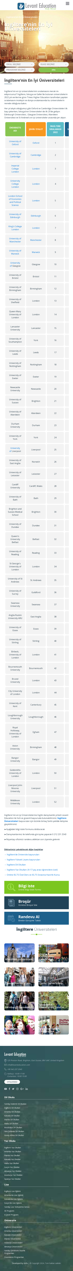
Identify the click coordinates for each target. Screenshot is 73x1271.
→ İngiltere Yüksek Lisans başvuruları (22, 859)
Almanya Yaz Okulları (12, 1171)
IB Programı (9, 1211)
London (36, 168)
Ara (53, 70)
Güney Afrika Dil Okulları (14, 1135)
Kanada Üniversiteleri (13, 1235)
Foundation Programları (14, 1257)
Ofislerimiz (12, 1082)
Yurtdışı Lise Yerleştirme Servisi (16, 1207)
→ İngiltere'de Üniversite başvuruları (22, 854)
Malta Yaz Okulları (11, 1163)
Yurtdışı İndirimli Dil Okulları (15, 1104)
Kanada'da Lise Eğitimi (13, 1199)
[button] (19, 64)
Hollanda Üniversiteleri (13, 1243)
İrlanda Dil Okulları (11, 1119)
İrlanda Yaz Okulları (12, 1155)
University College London (15, 183)
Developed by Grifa (20, 1263)
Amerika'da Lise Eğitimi (13, 1195)
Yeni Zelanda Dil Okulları (14, 1131)
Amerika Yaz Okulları (12, 1151)
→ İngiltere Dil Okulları (15, 864)
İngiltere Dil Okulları (12, 1108)
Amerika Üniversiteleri (13, 1231)
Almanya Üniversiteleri (13, 1246)
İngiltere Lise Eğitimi (12, 1191)
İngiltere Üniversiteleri (13, 1227)
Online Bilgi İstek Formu (36, 887)
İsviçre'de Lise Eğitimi (13, 1203)
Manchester (36, 240)
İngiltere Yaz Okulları (12, 1147)
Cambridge (36, 155)
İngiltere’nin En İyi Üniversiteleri (22, 17)
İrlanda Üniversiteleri (12, 1239)
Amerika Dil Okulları (12, 1112)
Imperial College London (15, 168)
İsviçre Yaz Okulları (11, 1167)
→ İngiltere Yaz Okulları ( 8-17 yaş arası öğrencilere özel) (31, 869)
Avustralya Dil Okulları (13, 1127)
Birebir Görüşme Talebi (36, 918)
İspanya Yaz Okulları (12, 1179)
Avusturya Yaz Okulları (13, 1175)
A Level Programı (11, 1215)
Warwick (36, 252)
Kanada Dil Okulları (12, 1115)
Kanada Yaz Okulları (12, 1159)
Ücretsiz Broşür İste (36, 903)
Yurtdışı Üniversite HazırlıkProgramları (14, 1251)
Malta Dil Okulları (11, 1123)
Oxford (36, 142)
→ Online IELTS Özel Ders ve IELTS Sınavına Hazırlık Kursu (32, 874)
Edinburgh (36, 215)
